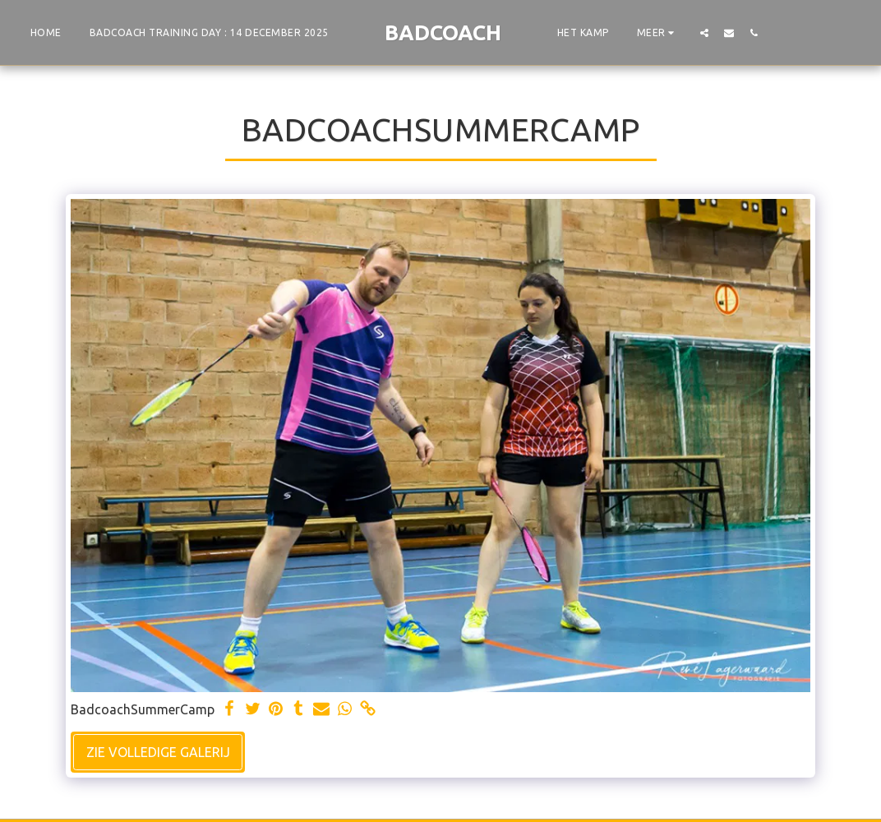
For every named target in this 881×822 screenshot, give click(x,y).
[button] (704, 32)
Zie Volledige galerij (158, 752)
